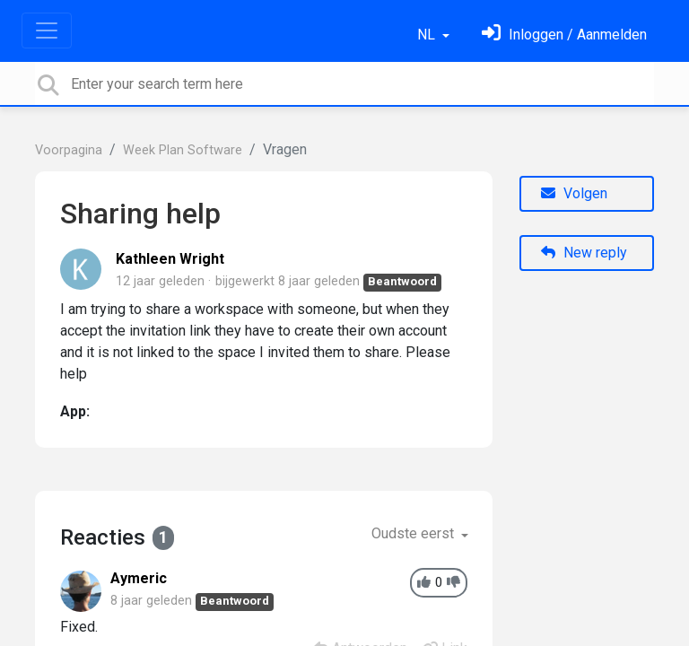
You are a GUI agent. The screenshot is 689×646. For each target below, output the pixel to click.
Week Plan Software (182, 150)
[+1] (424, 582)
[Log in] (564, 34)
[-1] (453, 582)
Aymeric (138, 578)
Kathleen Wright (170, 258)
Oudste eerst (414, 533)
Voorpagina (68, 150)
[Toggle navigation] (47, 30)
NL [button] (428, 34)
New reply (584, 252)
